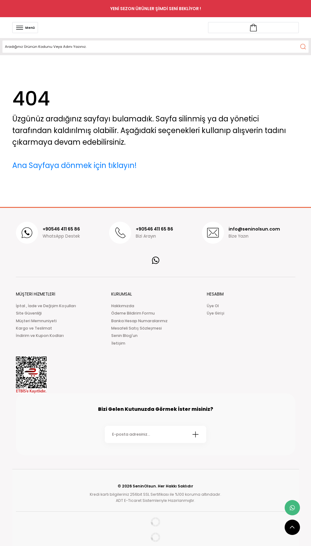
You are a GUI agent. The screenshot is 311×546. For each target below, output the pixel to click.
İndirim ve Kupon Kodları (40, 335)
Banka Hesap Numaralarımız (139, 320)
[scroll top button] (292, 527)
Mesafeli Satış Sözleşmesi (136, 328)
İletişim (118, 343)
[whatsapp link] (292, 507)
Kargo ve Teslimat (34, 328)
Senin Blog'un (124, 335)
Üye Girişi (215, 313)
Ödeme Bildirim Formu (133, 313)
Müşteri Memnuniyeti (36, 320)
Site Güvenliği (29, 313)
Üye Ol (213, 305)
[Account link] (253, 27)
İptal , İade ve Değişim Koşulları (46, 305)
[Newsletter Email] (155, 434)
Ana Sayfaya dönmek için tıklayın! (74, 165)
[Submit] (195, 434)
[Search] (155, 46)
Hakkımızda (122, 305)
